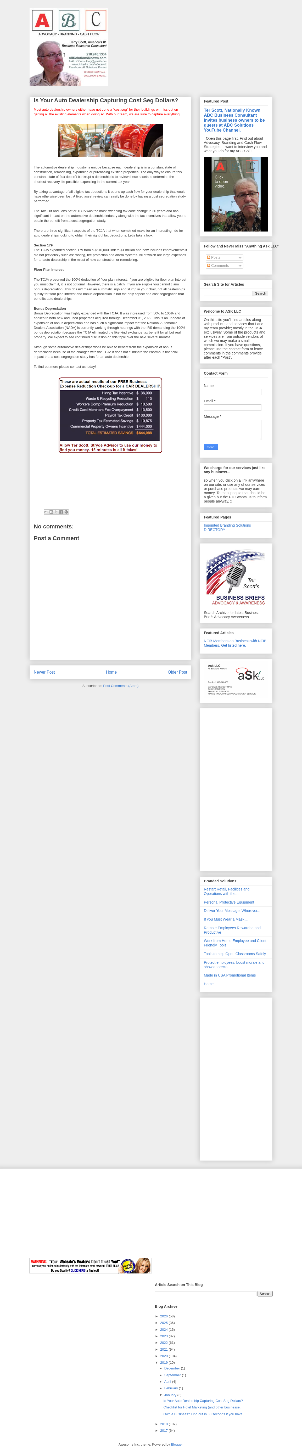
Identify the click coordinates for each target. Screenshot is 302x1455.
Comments (218, 265)
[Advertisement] (236, 788)
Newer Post (44, 672)
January (170, 1395)
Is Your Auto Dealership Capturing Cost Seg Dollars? (203, 1401)
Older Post (177, 672)
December (172, 1368)
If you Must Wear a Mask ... (226, 919)
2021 (164, 1349)
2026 (164, 1316)
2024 (164, 1330)
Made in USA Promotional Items (230, 975)
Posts (213, 257)
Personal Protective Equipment (229, 902)
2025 (164, 1323)
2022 (164, 1343)
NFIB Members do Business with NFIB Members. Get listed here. (235, 643)
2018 (164, 1424)
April (168, 1382)
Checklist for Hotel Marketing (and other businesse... (202, 1407)
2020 (164, 1356)
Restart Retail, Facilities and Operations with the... (226, 891)
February (171, 1388)
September (173, 1375)
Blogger (176, 1444)
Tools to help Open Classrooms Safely (235, 954)
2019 (164, 1362)
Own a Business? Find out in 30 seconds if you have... (204, 1414)
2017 (164, 1431)
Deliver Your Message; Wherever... (232, 911)
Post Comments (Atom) (120, 686)
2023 (164, 1336)
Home (111, 672)
